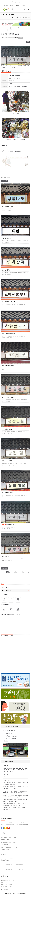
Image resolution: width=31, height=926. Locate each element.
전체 (3, 28)
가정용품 (16, 30)
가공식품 (24, 28)
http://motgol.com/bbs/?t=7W (12, 37)
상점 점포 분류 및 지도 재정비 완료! (9, 847)
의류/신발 (4, 30)
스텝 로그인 (24, 5)
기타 (21, 30)
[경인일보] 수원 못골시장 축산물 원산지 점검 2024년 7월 (13, 864)
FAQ (19, 2)
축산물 (13, 28)
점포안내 (6, 5)
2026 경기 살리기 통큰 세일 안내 (8, 837)
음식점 (10, 30)
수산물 (18, 28)
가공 (8, 206)
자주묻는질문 (5, 889)
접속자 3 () (13, 2)
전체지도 (18, 5)
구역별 (4, 599)
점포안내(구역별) (6, 587)
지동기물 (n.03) (10, 524)
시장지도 (12, 5)
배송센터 (18, 609)
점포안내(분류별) (6, 590)
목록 (28, 41)
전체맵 (18, 599)
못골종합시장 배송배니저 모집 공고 (9, 842)
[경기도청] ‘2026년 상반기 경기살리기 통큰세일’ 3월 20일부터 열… (15, 859)
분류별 (11, 599)
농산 (7, 270)
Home (12, 17)
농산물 (7, 28)
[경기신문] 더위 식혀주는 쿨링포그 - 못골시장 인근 (12, 869)
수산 (8, 365)
